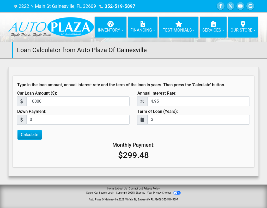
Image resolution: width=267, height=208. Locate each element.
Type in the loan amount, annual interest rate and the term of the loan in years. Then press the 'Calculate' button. (121, 84)
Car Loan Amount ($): (37, 93)
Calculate (29, 134)
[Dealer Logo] (51, 27)
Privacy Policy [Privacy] (152, 188)
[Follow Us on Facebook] (220, 6)
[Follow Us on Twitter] (230, 6)
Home (110, 188)
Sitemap (140, 192)
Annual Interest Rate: (157, 93)
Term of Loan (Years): (157, 111)
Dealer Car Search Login (100, 192)
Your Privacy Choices (164, 192)
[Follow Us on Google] (250, 6)
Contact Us (135, 188)
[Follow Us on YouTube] (240, 6)
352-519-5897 (120, 6)
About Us (121, 188)
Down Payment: (31, 111)
